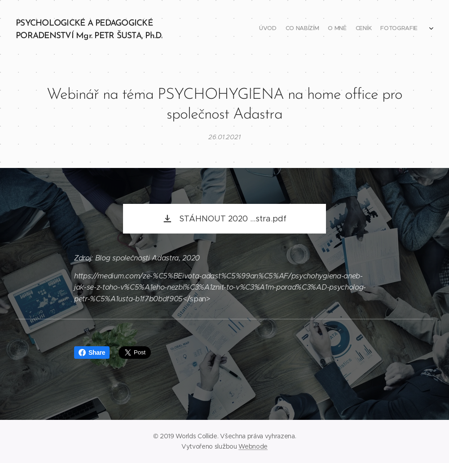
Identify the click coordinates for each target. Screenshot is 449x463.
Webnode (253, 446)
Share (92, 352)
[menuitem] (380, 29)
